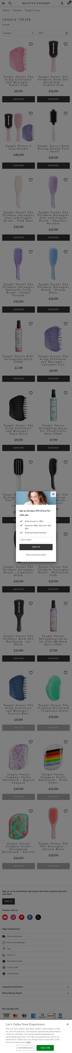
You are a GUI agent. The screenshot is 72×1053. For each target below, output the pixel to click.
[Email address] (36, 540)
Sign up (36, 547)
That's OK (45, 1048)
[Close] (53, 494)
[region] (36, 1036)
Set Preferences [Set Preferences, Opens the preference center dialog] (25, 1048)
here (29, 1042)
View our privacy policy (36, 554)
